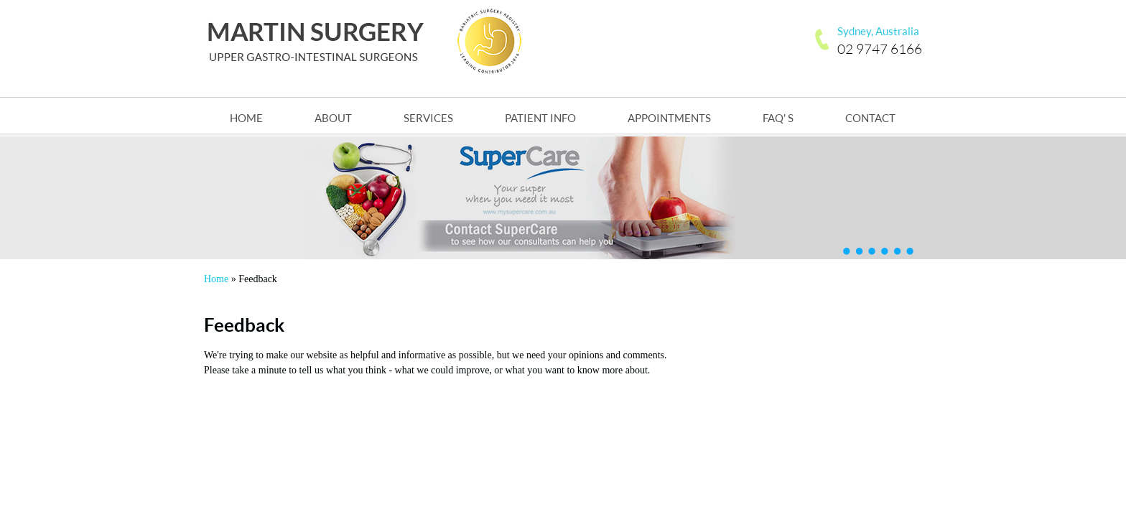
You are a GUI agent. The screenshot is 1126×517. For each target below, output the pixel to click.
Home (246, 117)
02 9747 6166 (879, 47)
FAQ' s (778, 117)
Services (428, 117)
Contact (870, 117)
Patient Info (540, 117)
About (333, 117)
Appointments (669, 117)
